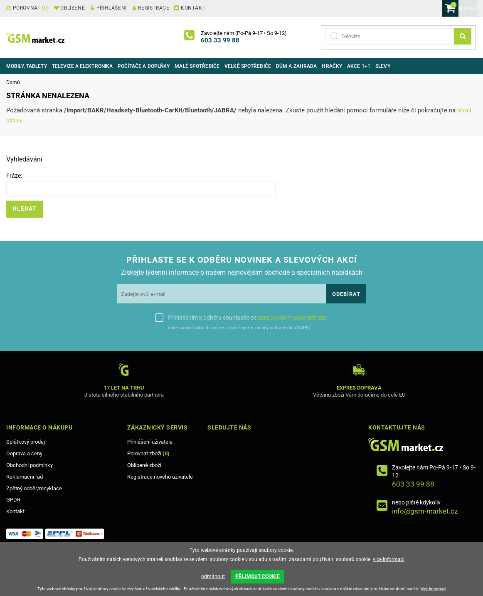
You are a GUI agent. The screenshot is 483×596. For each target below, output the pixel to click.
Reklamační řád (24, 477)
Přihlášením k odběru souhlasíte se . (248, 317)
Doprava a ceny (24, 453)
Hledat (24, 208)
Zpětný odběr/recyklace (34, 488)
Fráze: (14, 175)
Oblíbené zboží (144, 465)
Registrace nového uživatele (160, 477)
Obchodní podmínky (29, 465)
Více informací (433, 588)
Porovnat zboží (148, 453)
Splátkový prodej (25, 442)
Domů (13, 82)
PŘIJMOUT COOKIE (257, 578)
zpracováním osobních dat (292, 317)
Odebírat (346, 294)
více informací (388, 563)
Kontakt (15, 511)
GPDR (13, 500)
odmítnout (213, 578)
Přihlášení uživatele (149, 442)
